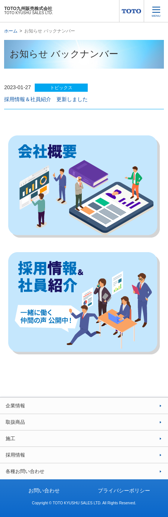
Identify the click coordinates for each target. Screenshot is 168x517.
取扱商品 (15, 422)
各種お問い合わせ (25, 471)
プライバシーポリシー (124, 491)
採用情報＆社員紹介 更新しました (46, 99)
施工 (10, 438)
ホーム (11, 31)
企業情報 (15, 405)
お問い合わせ (44, 491)
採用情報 (15, 455)
